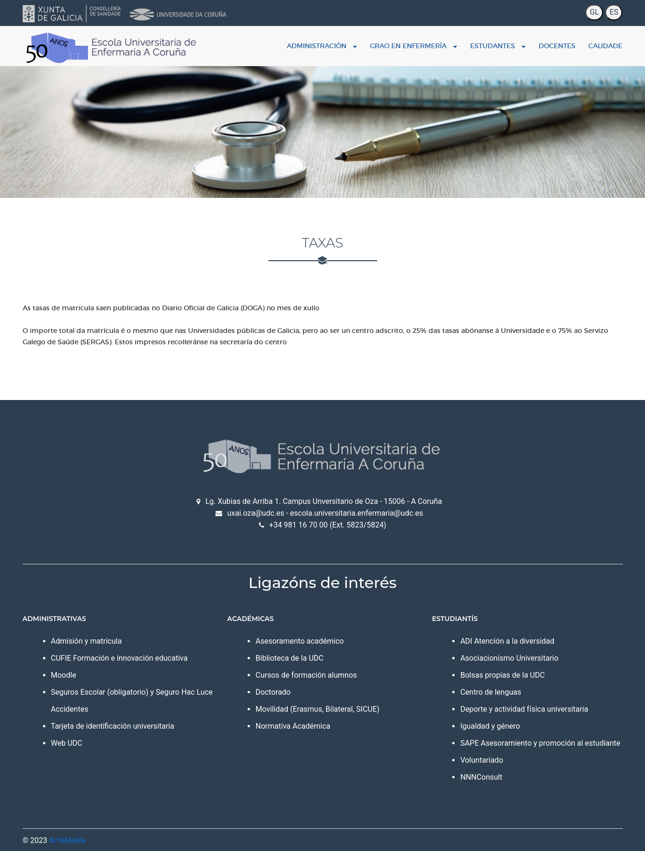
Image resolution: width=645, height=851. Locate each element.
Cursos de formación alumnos (306, 675)
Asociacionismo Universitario (509, 658)
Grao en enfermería (413, 46)
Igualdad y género (490, 726)
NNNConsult (481, 777)
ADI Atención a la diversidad (507, 641)
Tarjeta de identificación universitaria (112, 726)
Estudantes (497, 46)
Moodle (64, 675)
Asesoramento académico (300, 641)
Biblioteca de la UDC (290, 658)
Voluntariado (481, 760)
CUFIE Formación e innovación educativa (119, 658)
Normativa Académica (293, 726)
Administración (322, 46)
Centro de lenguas (490, 692)
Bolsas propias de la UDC (502, 675)
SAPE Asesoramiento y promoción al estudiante (540, 743)
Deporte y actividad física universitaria (524, 709)
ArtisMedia (67, 840)
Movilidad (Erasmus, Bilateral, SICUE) (317, 709)
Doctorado (273, 692)
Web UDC (67, 743)
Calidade (605, 46)
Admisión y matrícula (86, 641)
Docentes (557, 46)
